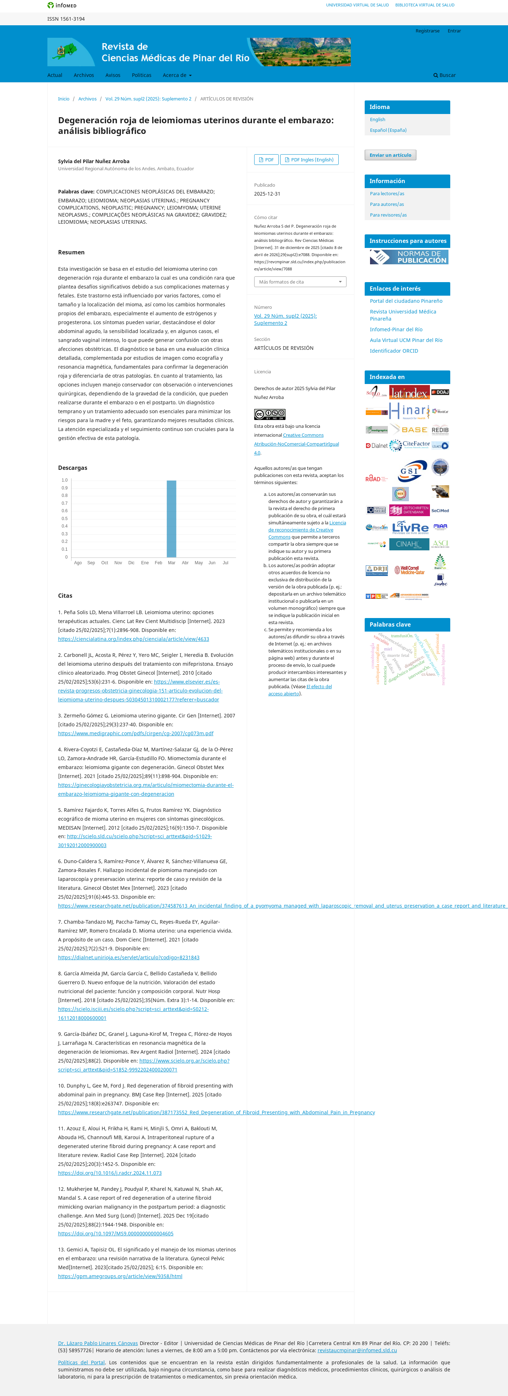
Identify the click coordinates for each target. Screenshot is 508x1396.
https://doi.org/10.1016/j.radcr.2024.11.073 (110, 1172)
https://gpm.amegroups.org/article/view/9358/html (120, 1276)
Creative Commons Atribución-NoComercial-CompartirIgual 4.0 (296, 444)
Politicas (142, 75)
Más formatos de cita (281, 282)
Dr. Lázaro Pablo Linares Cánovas (98, 1343)
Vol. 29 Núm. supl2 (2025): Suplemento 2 (148, 98)
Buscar (444, 75)
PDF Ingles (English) (312, 159)
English (377, 119)
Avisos (113, 75)
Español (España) (388, 130)
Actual (54, 75)
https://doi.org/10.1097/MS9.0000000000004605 (116, 1233)
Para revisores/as (388, 215)
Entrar (454, 30)
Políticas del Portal (81, 1362)
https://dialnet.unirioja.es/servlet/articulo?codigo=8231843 (129, 957)
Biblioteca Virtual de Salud (425, 4)
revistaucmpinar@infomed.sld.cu (357, 1350)
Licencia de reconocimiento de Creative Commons (307, 529)
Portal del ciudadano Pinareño (406, 300)
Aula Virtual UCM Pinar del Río (406, 340)
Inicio (64, 98)
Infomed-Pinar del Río (396, 329)
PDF (269, 159)
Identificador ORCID (394, 350)
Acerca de (175, 75)
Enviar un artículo (390, 155)
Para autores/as (387, 204)
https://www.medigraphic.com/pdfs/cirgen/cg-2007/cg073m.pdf (136, 733)
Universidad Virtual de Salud (357, 4)
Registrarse (428, 30)
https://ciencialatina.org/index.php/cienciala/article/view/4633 (133, 638)
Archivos (84, 75)
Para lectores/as (387, 193)
